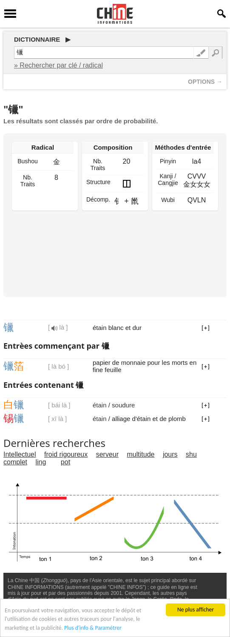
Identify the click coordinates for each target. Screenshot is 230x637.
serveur (107, 454)
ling (40, 462)
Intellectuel (19, 454)
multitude (141, 454)
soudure (123, 405)
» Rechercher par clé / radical (58, 65)
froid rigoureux (66, 454)
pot (65, 462)
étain (100, 405)
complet (15, 462)
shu (191, 454)
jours (170, 454)
